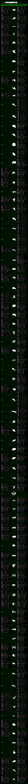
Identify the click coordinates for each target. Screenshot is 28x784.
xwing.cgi (10, 1)
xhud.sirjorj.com (4, 1)
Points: (3, 2)
